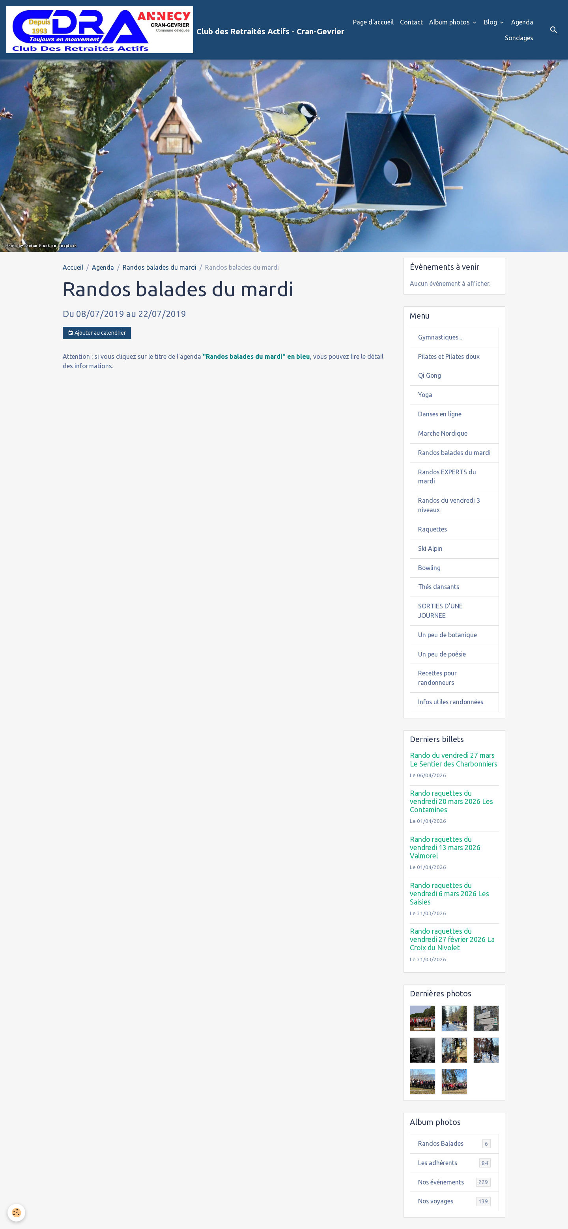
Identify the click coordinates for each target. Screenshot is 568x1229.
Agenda (522, 22)
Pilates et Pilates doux (449, 356)
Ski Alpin (430, 559)
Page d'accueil (373, 22)
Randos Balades (454, 1155)
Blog (491, 22)
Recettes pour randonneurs (438, 689)
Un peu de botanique (447, 645)
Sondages (519, 37)
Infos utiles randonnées (451, 713)
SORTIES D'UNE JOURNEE (440, 622)
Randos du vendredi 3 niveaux (449, 515)
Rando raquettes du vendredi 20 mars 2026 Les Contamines (451, 813)
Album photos (450, 22)
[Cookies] (17, 1213)
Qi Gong (429, 376)
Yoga (425, 395)
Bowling (429, 578)
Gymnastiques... (440, 337)
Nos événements (454, 1193)
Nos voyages (454, 1213)
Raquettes (432, 539)
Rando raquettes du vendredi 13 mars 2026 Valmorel (445, 859)
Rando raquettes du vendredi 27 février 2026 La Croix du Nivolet (452, 951)
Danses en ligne (440, 414)
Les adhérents (454, 1174)
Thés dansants (439, 597)
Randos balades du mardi (159, 267)
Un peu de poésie (442, 665)
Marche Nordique (443, 434)
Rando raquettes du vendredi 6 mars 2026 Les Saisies (449, 905)
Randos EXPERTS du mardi (447, 487)
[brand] (165, 30)
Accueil (73, 267)
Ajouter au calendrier (97, 333)
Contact (411, 22)
